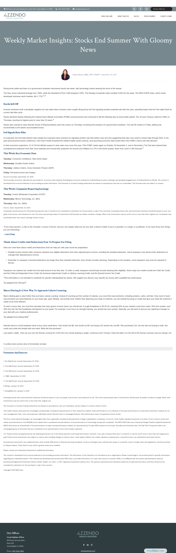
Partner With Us (159, 2)
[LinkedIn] (134, 2)
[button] (106, 9)
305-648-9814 (62, 2)
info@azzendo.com (81, 2)
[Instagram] (91, 538)
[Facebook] (140, 2)
